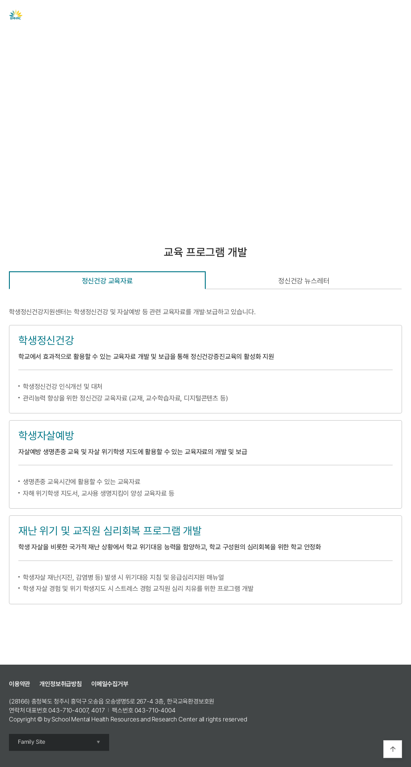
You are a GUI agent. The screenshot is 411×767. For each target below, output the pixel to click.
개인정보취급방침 (60, 683)
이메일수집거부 (109, 683)
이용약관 (19, 683)
